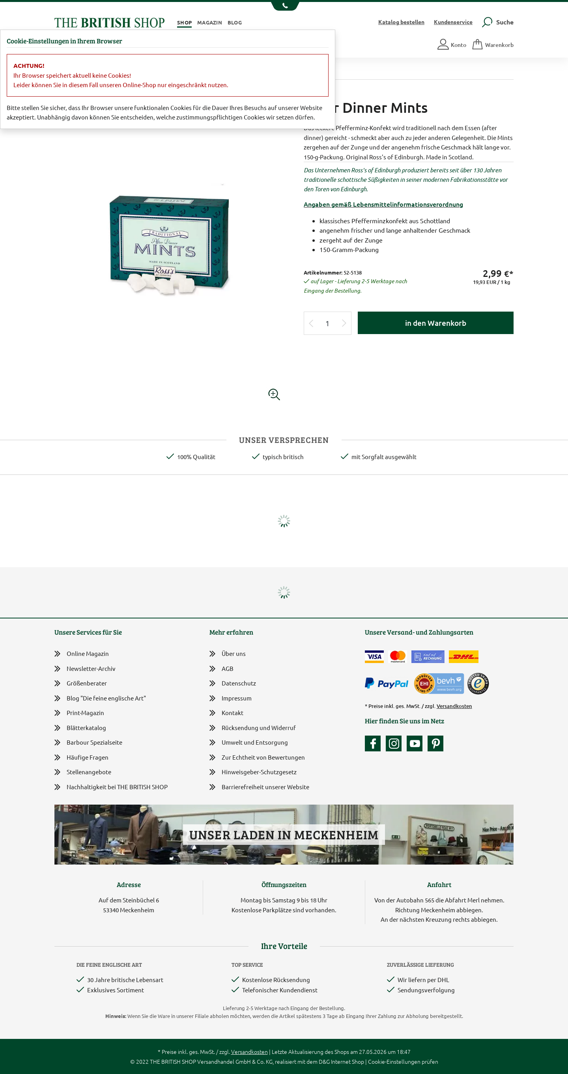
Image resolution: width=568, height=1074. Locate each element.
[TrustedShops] (478, 683)
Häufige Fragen (81, 757)
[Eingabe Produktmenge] (328, 323)
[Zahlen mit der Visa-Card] (374, 656)
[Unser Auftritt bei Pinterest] (435, 743)
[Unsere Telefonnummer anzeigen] (284, 6)
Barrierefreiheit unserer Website (259, 787)
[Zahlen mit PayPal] (388, 683)
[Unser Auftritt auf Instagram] (395, 743)
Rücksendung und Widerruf (252, 728)
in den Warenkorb (435, 323)
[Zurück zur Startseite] (109, 21)
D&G (324, 1061)
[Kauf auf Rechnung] (428, 656)
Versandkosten (454, 706)
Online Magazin (81, 654)
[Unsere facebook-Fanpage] (375, 743)
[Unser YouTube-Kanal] (416, 743)
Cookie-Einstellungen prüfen (403, 1061)
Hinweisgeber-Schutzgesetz (253, 772)
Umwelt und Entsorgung (248, 742)
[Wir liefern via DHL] (463, 656)
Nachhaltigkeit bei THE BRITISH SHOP (111, 787)
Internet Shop (347, 1061)
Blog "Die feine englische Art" (100, 698)
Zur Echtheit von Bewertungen (257, 757)
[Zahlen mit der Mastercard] (397, 656)
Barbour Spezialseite (88, 742)
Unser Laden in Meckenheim (283, 834)
